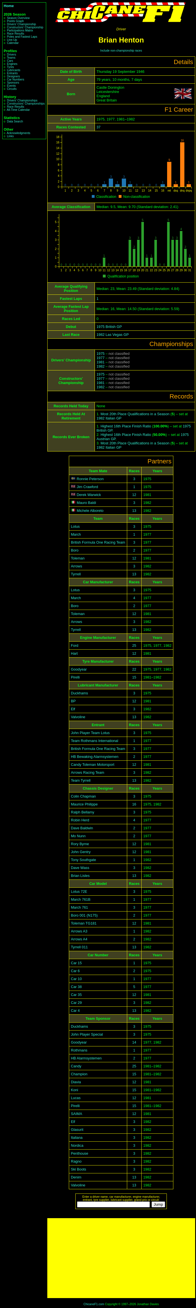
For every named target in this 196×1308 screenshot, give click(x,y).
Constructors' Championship (25, 27)
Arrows (76, 566)
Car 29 (76, 1002)
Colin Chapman (83, 796)
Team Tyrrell (80, 780)
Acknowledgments (18, 133)
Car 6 (75, 971)
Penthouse (79, 1153)
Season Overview (18, 18)
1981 (101, 362)
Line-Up (12, 39)
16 (134, 804)
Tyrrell (76, 574)
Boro (74, 550)
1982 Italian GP (109, 418)
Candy (76, 1066)
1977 (101, 358)
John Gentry (81, 852)
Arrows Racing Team (87, 772)
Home (9, 6)
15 (134, 677)
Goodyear (79, 669)
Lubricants (13, 70)
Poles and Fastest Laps (22, 36)
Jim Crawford (87, 487)
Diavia (76, 1082)
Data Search (15, 121)
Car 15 (76, 963)
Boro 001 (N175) (84, 915)
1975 (101, 353)
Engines (12, 63)
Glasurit (77, 1129)
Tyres (10, 67)
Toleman (77, 558)
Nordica (77, 1145)
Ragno (76, 1161)
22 (134, 669)
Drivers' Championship (21, 24)
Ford (74, 645)
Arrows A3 (79, 931)
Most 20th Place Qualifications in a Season (135, 414)
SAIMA (76, 1114)
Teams (11, 57)
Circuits (11, 88)
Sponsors (13, 82)
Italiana (76, 1137)
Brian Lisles (80, 876)
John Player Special (87, 1034)
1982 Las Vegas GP (113, 334)
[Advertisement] (121, 1258)
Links (10, 136)
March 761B (80, 899)
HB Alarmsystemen (86, 1058)
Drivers (11, 54)
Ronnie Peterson (90, 479)
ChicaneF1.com (94, 1304)
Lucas (75, 1098)
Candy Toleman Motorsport (92, 764)
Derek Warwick (89, 495)
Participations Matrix (20, 30)
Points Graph (15, 21)
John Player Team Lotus (90, 733)
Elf (73, 709)
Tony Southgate (83, 860)
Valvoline (78, 717)
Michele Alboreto (90, 510)
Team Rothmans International (94, 741)
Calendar (13, 42)
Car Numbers (15, 79)
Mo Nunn (78, 836)
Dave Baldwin (82, 828)
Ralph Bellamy (82, 812)
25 (134, 645)
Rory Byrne (80, 844)
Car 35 (76, 995)
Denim (76, 1177)
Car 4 (75, 1010)
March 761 (79, 907)
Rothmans (79, 1050)
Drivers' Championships (22, 100)
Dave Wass (80, 868)
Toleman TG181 (84, 923)
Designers (13, 76)
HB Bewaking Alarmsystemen (94, 756)
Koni (74, 1090)
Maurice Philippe (84, 804)
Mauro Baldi (86, 503)
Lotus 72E (79, 891)
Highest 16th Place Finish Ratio (126, 426)
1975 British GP (109, 327)
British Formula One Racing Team (98, 542)
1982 (101, 366)
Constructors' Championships (25, 103)
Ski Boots (78, 1169)
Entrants (12, 73)
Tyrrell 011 (79, 947)
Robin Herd (80, 820)
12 (134, 495)
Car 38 (76, 987)
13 (134, 510)
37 (99, 127)
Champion (79, 1074)
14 (134, 1042)
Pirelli (75, 677)
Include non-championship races (121, 50)
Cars (10, 60)
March (76, 534)
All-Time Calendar (18, 109)
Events (11, 85)
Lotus (75, 526)
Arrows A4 (79, 939)
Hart (74, 653)
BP (73, 701)
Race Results (15, 33)
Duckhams (79, 693)
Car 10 (76, 979)
